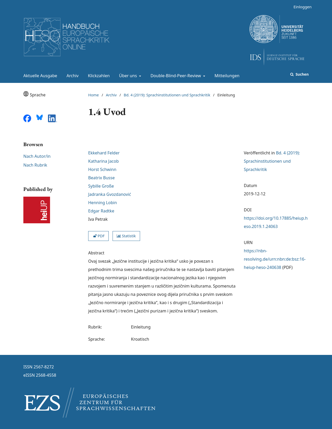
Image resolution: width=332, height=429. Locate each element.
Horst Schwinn (102, 169)
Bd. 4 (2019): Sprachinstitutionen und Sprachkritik (167, 94)
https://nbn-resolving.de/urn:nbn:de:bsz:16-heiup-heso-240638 (275, 259)
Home (93, 94)
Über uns (127, 76)
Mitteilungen (225, 76)
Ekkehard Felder (104, 153)
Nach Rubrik (35, 165)
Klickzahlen (98, 76)
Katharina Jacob (103, 161)
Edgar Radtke (101, 211)
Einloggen (300, 7)
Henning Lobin (102, 202)
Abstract (96, 253)
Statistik (126, 235)
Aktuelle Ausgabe (39, 76)
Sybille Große (101, 186)
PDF (98, 235)
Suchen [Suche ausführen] (302, 74)
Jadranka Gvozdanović (109, 194)
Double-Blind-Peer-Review (175, 76)
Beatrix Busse (101, 178)
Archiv (72, 76)
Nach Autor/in (37, 156)
